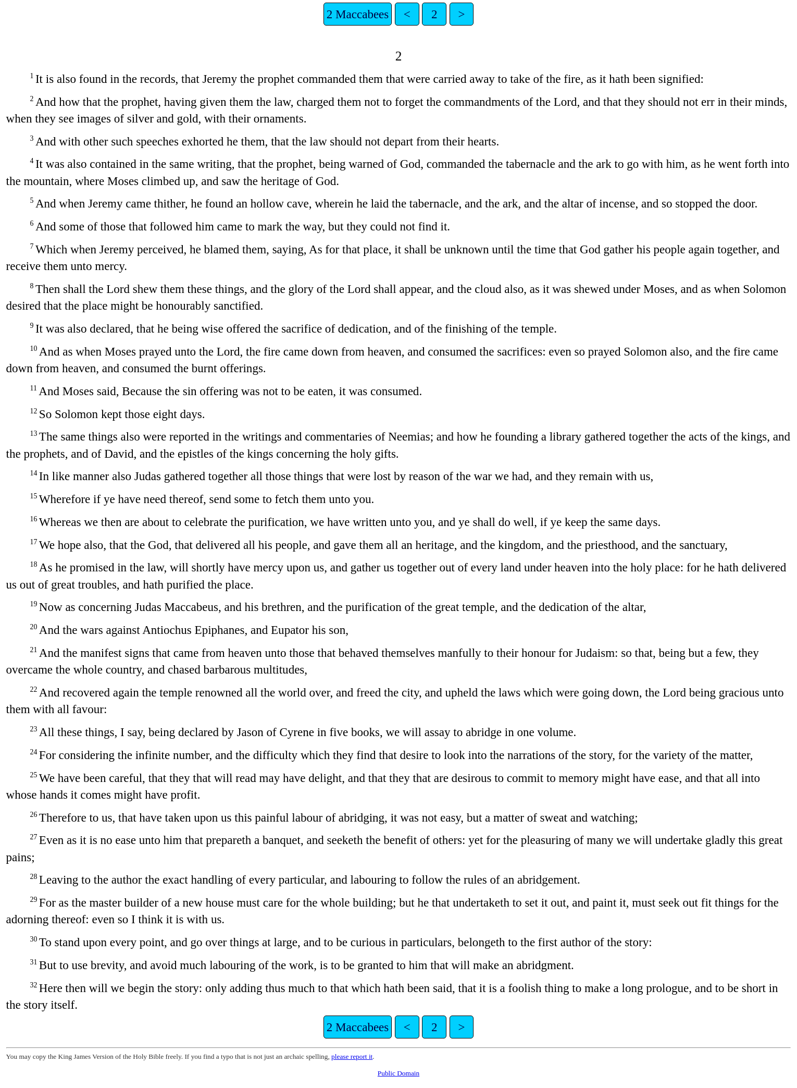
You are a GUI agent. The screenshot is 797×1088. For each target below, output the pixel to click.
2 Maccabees (358, 14)
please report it (351, 1056)
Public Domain (398, 1073)
